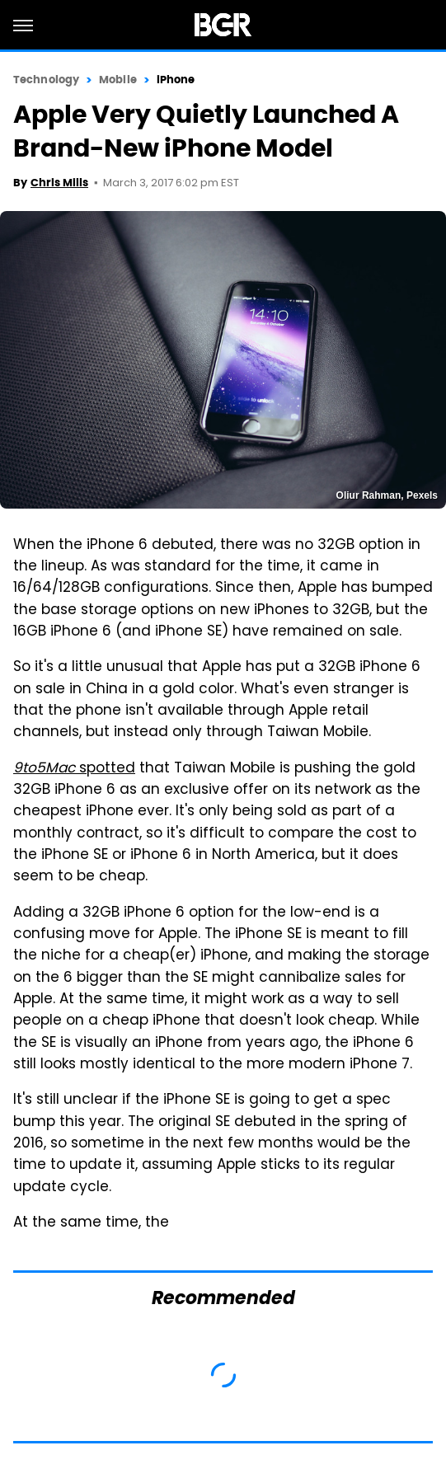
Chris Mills (59, 183)
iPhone (176, 80)
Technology (46, 80)
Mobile (118, 80)
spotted (74, 769)
